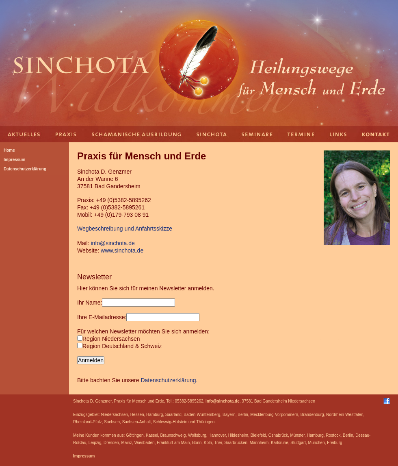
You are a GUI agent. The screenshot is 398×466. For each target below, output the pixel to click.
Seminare (258, 134)
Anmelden (91, 360)
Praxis (67, 134)
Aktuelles (24, 134)
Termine (300, 134)
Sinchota (211, 134)
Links (339, 134)
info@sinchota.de (112, 243)
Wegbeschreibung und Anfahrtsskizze (124, 228)
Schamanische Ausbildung (136, 134)
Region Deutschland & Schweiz (119, 346)
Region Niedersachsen (108, 338)
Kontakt (377, 134)
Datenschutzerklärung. (169, 380)
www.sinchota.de (122, 250)
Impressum (84, 456)
